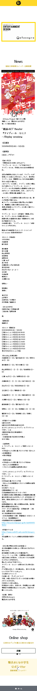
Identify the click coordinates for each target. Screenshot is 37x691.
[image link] (18, 94)
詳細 (18, 650)
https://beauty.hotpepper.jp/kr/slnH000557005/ (18, 523)
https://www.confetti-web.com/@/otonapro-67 (18, 533)
